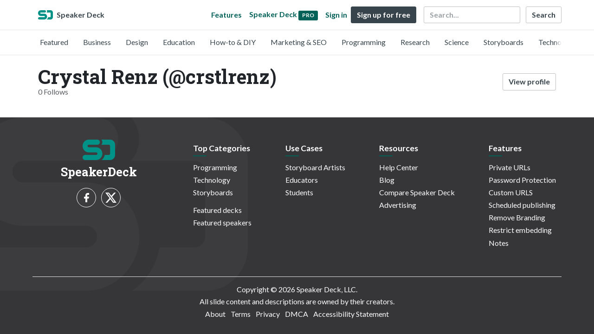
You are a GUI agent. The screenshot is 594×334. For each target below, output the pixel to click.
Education (179, 42)
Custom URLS (511, 192)
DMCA (296, 313)
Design (137, 42)
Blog (386, 179)
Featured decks (217, 210)
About (215, 313)
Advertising (397, 204)
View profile (529, 81)
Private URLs (509, 167)
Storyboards (503, 42)
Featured (54, 42)
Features (226, 14)
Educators (301, 179)
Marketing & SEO (299, 42)
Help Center (398, 167)
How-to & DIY (233, 42)
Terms (241, 313)
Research (415, 42)
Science (457, 42)
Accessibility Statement (351, 313)
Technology (556, 42)
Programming (364, 42)
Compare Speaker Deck (417, 192)
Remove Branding (517, 217)
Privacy (268, 313)
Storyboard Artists (315, 167)
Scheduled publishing (522, 204)
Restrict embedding (520, 229)
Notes (499, 242)
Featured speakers (222, 222)
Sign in (336, 14)
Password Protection (522, 179)
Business (97, 42)
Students (299, 192)
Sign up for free (383, 14)
